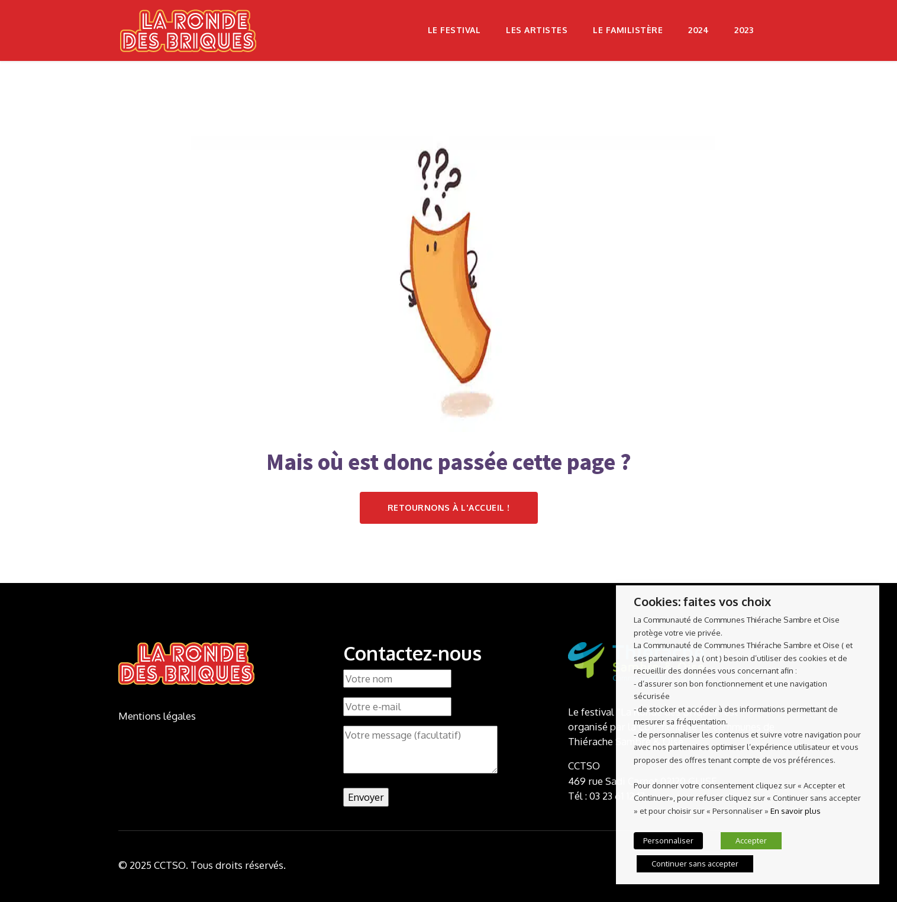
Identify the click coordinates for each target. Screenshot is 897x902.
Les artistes (536, 30)
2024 (698, 30)
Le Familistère (628, 30)
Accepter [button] (751, 840)
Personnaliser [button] (668, 840)
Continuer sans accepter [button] (694, 863)
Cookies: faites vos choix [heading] (702, 601)
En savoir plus (795, 811)
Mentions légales (157, 716)
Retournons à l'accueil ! (449, 507)
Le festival (454, 30)
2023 (743, 30)
